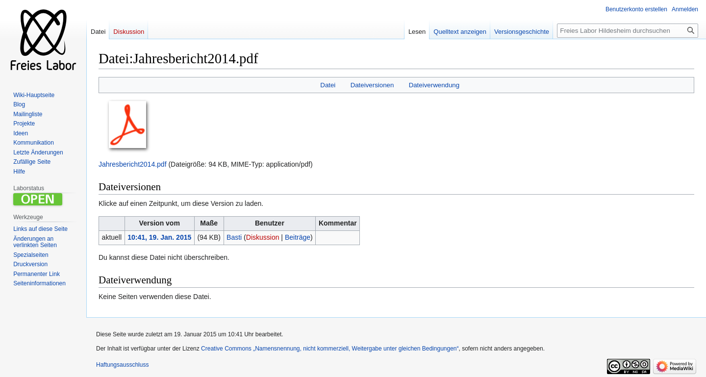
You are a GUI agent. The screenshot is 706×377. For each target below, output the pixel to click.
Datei (327, 85)
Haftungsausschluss (122, 364)
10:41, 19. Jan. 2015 (159, 237)
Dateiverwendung (434, 85)
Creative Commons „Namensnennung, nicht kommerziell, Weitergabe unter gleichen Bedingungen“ (329, 348)
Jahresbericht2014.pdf (133, 164)
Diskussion (262, 237)
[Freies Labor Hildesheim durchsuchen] (627, 31)
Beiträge (297, 237)
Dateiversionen (372, 85)
